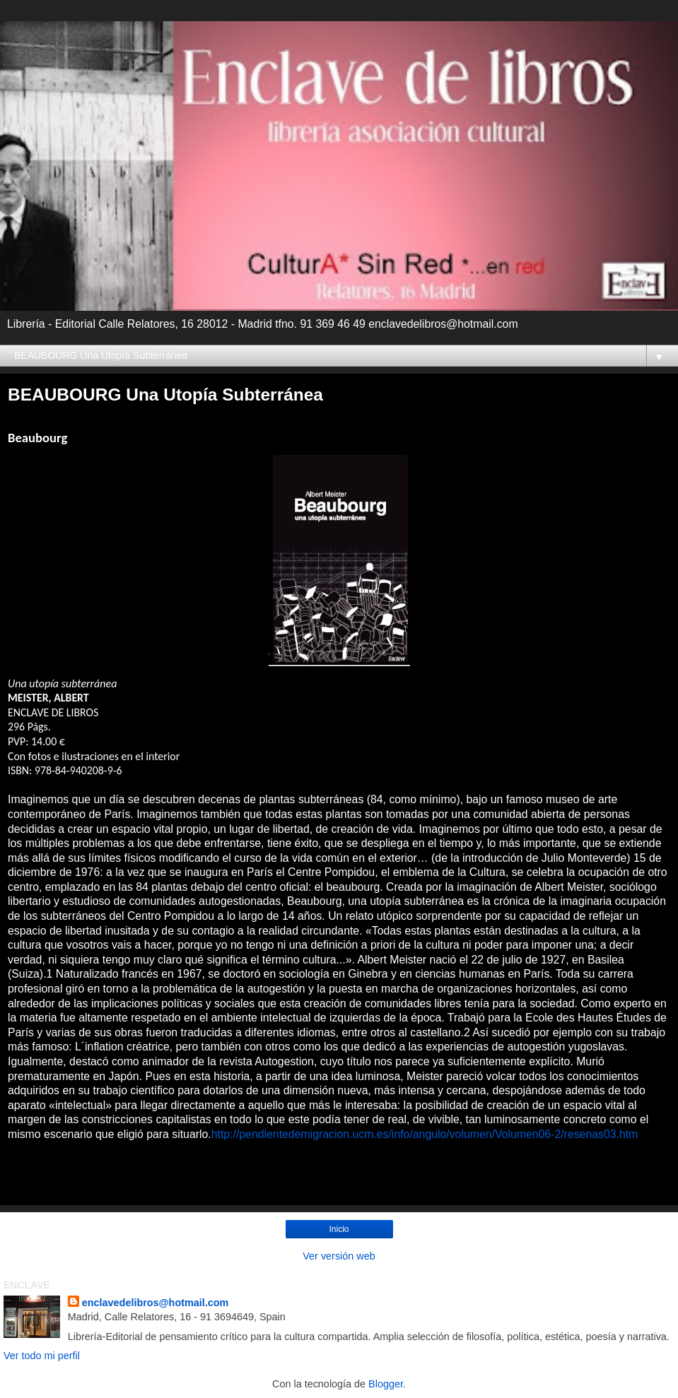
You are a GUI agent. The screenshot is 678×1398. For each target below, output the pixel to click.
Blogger (385, 1384)
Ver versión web (339, 1256)
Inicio (339, 1229)
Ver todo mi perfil (42, 1355)
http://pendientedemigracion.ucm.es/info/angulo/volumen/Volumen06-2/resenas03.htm (424, 1134)
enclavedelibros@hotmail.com (155, 1302)
